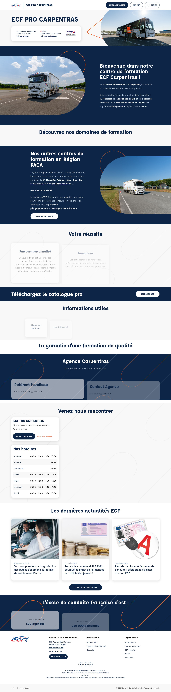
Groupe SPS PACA (44, 216)
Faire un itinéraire (44, 436)
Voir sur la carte (23, 36)
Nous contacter (117, 5)
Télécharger (147, 294)
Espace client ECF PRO (96, 646)
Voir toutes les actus (85, 587)
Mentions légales (23, 688)
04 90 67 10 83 (55, 651)
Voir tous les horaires (48, 36)
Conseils (90, 650)
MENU (152, 5)
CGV (12, 688)
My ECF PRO (92, 642)
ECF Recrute (130, 650)
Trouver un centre (132, 646)
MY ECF (136, 5)
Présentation (130, 642)
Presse (127, 654)
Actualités (129, 657)
